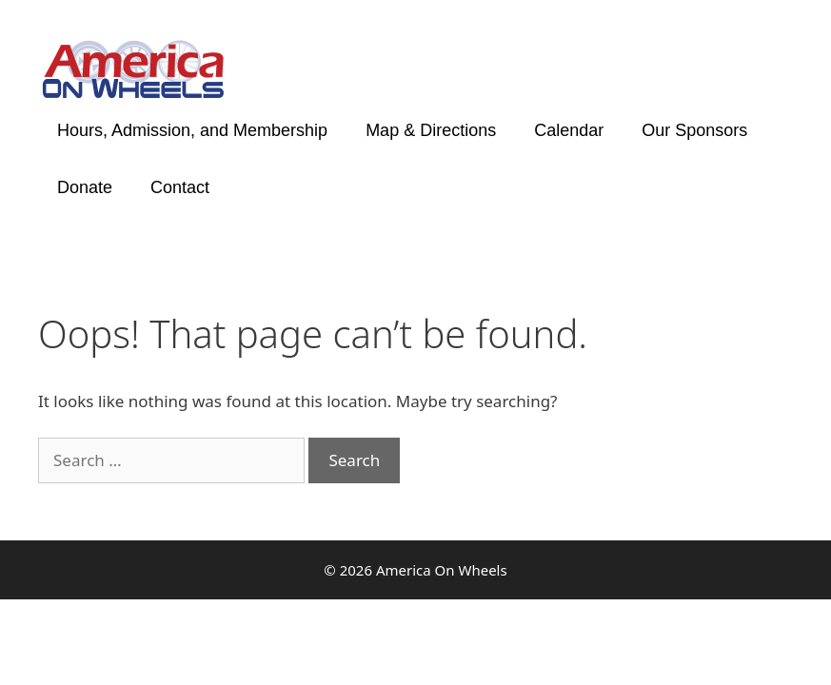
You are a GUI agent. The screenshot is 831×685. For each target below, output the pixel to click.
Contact (179, 187)
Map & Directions (431, 130)
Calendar (568, 130)
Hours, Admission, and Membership (192, 130)
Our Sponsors (694, 130)
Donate (84, 187)
